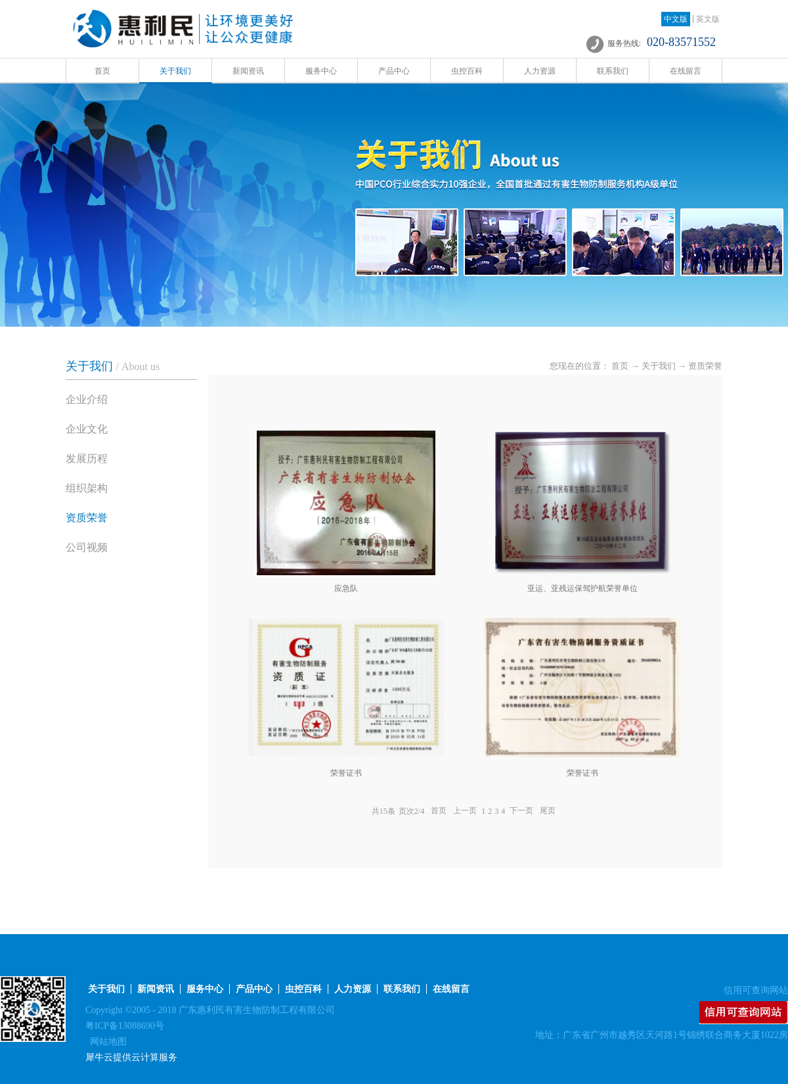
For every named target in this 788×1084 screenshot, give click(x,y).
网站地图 (106, 1042)
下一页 (521, 811)
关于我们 (659, 366)
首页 (102, 71)
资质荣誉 (705, 366)
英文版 (708, 19)
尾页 (548, 811)
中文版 (676, 19)
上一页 (465, 811)
